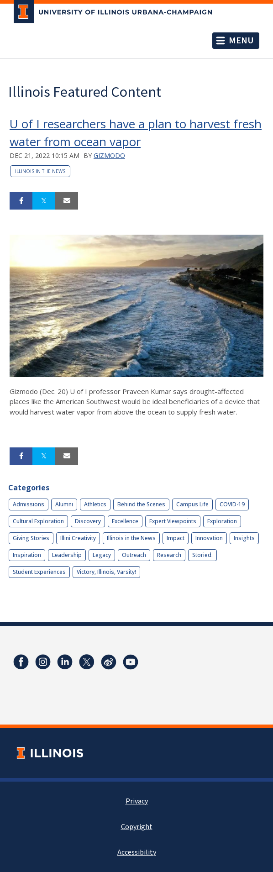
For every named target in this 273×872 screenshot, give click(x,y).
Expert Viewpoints (172, 521)
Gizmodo (109, 155)
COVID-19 (232, 504)
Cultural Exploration (38, 521)
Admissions (28, 504)
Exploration (222, 521)
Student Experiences (39, 572)
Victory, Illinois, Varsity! (106, 572)
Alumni (64, 504)
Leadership (67, 555)
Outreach (134, 555)
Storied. (202, 555)
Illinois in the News (40, 171)
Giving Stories (31, 538)
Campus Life (192, 504)
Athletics (95, 504)
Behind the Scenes (141, 504)
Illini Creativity (78, 538)
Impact (175, 538)
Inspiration (27, 555)
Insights (244, 538)
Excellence (125, 521)
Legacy (102, 555)
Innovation (209, 538)
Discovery (88, 521)
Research (169, 555)
